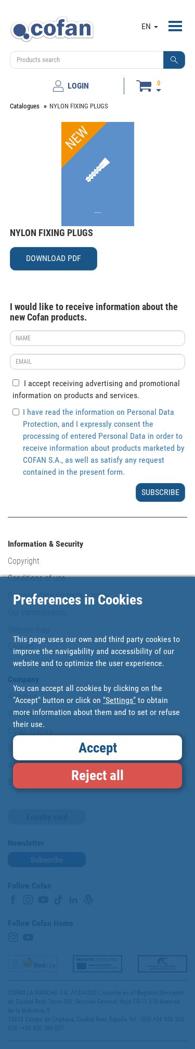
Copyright (24, 561)
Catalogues (25, 106)
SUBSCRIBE (160, 492)
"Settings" (119, 700)
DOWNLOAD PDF (53, 258)
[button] (174, 60)
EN (149, 26)
